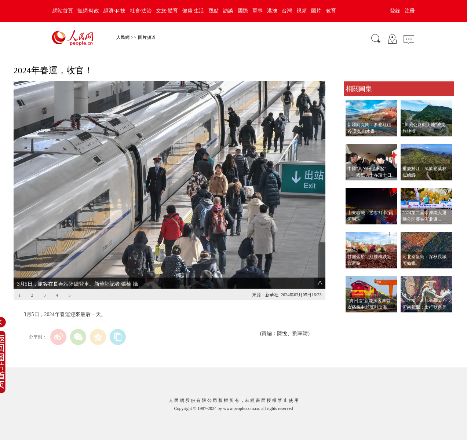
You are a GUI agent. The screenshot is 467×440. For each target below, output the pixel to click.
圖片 (316, 11)
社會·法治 (141, 11)
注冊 (410, 11)
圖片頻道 (147, 37)
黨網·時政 (88, 11)
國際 (243, 11)
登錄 (395, 11)
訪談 (228, 11)
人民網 (122, 37)
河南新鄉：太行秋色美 (424, 307)
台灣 (287, 11)
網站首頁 (62, 11)
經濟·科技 (114, 11)
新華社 (271, 294)
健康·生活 (193, 11)
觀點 (213, 11)
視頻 (301, 11)
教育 (331, 11)
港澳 (272, 11)
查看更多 (354, 320)
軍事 (257, 11)
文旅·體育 (167, 11)
